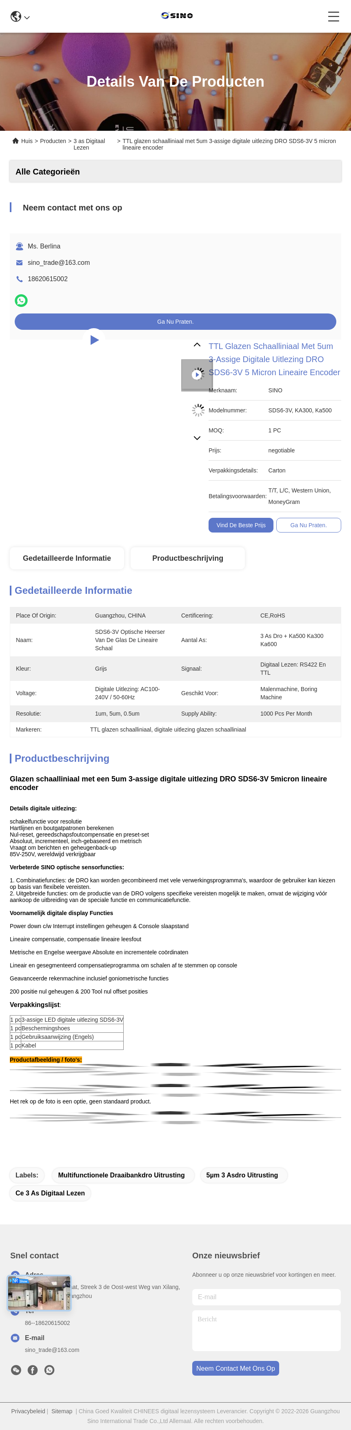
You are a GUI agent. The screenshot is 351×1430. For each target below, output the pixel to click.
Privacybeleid (28, 1411)
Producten (53, 141)
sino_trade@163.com (59, 262)
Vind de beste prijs (241, 525)
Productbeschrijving (187, 558)
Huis (27, 141)
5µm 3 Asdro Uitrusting (242, 1175)
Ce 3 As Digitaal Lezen (50, 1193)
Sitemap (61, 1411)
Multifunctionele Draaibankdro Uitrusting (121, 1175)
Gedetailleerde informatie (67, 558)
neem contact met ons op (235, 1368)
